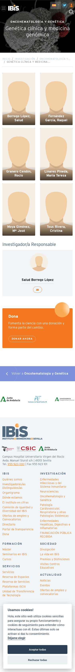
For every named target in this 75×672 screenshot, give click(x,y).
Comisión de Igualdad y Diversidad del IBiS (17, 509)
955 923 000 (16, 464)
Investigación (25, 58)
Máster (6, 549)
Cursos (6, 559)
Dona (5, 534)
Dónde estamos (12, 497)
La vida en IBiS (49, 554)
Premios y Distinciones (55, 559)
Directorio (8, 524)
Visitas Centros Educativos (50, 565)
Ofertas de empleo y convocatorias (53, 592)
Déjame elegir (16, 638)
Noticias (45, 580)
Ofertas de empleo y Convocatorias (15, 517)
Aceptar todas (37, 649)
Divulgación (47, 549)
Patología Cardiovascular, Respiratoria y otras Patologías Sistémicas (54, 510)
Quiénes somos (12, 479)
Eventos (45, 585)
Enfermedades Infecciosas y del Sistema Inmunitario (53, 483)
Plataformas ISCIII (14, 586)
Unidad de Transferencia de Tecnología (18, 593)
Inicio (6, 58)
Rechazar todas (37, 660)
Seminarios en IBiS (14, 554)
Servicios (8, 572)
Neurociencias (49, 491)
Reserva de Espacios (15, 576)
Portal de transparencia (17, 529)
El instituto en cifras (15, 502)
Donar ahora (22, 338)
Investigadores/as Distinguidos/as (14, 486)
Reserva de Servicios (16, 581)
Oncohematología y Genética (52, 498)
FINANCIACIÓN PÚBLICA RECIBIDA (55, 534)
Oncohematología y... (55, 58)
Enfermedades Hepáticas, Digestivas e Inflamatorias (55, 524)
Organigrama (11, 492)
